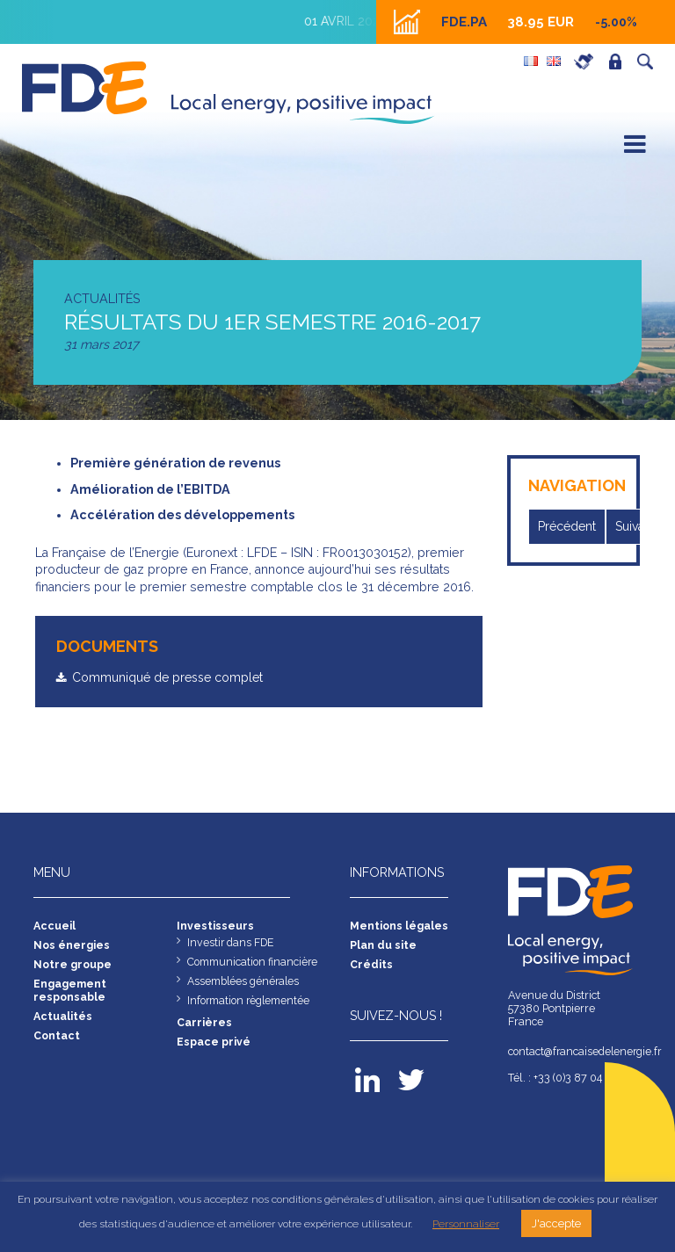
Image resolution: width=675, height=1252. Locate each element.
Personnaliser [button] (465, 1224)
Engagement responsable (70, 990)
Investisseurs (215, 925)
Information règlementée (250, 1000)
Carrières (588, 61)
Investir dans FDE (231, 942)
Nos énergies (72, 945)
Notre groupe (73, 964)
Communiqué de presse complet (170, 677)
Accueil (54, 925)
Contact (57, 1035)
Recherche (649, 61)
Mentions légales (399, 925)
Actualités (62, 1016)
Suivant (638, 526)
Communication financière (253, 961)
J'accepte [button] (556, 1223)
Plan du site (383, 945)
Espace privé (619, 61)
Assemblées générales (244, 981)
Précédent (568, 526)
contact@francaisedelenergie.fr (575, 1051)
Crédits (371, 964)
